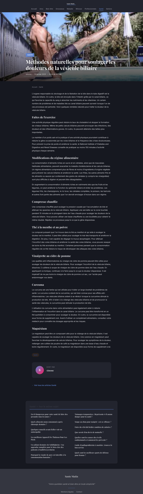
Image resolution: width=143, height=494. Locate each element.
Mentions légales (67, 492)
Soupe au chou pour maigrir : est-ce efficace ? (93, 422)
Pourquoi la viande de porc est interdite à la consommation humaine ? (48, 456)
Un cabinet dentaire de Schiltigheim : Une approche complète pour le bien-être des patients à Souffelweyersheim (47, 447)
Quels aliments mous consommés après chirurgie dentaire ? (47, 423)
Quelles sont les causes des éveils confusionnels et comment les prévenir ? (91, 438)
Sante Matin (71, 476)
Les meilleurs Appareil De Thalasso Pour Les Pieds (49, 438)
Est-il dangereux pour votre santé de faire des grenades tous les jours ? (49, 415)
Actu (41, 9)
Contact (79, 492)
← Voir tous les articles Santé (44, 385)
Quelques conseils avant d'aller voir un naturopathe (46, 430)
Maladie (70, 9)
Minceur (79, 9)
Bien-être (49, 9)
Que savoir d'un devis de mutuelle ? (89, 432)
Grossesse (60, 9)
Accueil (34, 9)
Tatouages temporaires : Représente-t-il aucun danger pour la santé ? (93, 415)
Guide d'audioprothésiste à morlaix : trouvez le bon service (93, 446)
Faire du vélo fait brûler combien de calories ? (93, 427)
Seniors (109, 9)
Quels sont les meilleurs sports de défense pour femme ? (92, 454)
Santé (101, 9)
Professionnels (90, 9)
